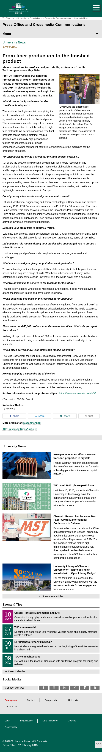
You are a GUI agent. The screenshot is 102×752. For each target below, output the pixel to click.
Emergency (11, 700)
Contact (31, 700)
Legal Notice (26, 720)
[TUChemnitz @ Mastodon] (84, 688)
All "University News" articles (19, 429)
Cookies (72, 720)
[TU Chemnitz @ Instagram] (54, 688)
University (73, 700)
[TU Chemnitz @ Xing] (74, 688)
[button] (93, 8)
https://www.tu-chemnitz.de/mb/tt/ (77, 393)
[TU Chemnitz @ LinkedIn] (64, 688)
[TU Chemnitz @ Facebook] (43, 688)
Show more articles (52, 596)
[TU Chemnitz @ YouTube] (95, 688)
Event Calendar (16, 671)
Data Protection (50, 720)
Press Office (9, 745)
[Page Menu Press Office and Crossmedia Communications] (51, 33)
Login (7, 720)
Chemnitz (9, 706)
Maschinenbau (31, 422)
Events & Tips (12, 604)
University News (14, 42)
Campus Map (51, 700)
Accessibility (11, 727)
